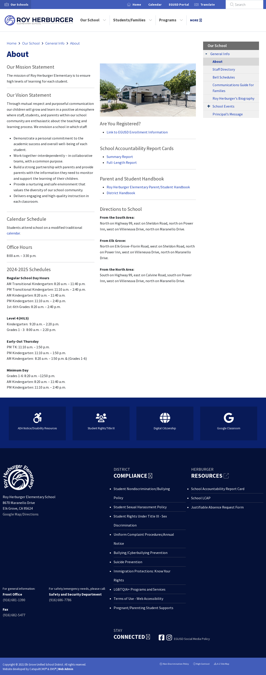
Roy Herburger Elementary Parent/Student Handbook (148, 187)
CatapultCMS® (38, 669)
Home (142, 4)
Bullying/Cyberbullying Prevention (140, 552)
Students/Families (132, 20)
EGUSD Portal (184, 4)
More (196, 20)
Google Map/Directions (21, 514)
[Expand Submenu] (206, 53)
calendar (13, 233)
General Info (54, 43)
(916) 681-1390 (14, 600)
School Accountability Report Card (217, 488)
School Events (223, 106)
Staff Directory (224, 69)
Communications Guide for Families (233, 88)
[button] (19, 4)
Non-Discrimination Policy (174, 664)
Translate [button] (213, 4)
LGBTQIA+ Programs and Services (139, 589)
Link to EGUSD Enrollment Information (137, 132)
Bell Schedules (224, 77)
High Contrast (203, 663)
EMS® (53, 669)
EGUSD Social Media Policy (192, 639)
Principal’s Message (228, 114)
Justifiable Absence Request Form (217, 507)
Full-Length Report (122, 162)
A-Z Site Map (221, 664)
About (75, 43)
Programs (171, 20)
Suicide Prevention (128, 562)
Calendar (160, 4)
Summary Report (120, 156)
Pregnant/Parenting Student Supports (143, 607)
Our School (93, 20)
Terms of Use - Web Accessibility (138, 598)
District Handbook (121, 193)
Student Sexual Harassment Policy (140, 507)
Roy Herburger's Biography (233, 98)
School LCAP (201, 498)
